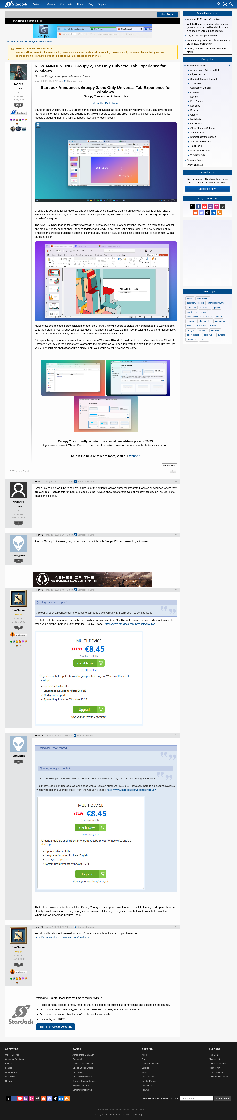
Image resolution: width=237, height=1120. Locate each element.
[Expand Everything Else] (185, 165)
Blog (90, 4)
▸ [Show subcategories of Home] (14, 41)
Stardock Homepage (26, 41)
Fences (8, 1068)
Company (147, 1049)
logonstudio (209, 335)
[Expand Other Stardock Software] (188, 128)
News (80, 4)
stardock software (216, 303)
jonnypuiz (18, 555)
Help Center (214, 1055)
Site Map (138, 1114)
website (134, 456)
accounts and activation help (199, 317)
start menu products (195, 303)
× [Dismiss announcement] (173, 48)
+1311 (18, 627)
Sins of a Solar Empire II (84, 1068)
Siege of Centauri (81, 1085)
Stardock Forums (74, 81)
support (204, 339)
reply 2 (63, 602)
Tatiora (18, 84)
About (144, 1055)
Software (37, 4)
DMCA (129, 1114)
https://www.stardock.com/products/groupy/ (130, 624)
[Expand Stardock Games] (185, 160)
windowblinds (202, 298)
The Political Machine (82, 1076)
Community (66, 4)
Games (51, 4)
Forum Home (18, 21)
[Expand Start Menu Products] (188, 142)
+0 (18, 523)
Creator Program (149, 1081)
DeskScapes (11, 1072)
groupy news (169, 465)
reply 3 (63, 748)
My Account (214, 1059)
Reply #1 (39, 481)
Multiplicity (10, 1076)
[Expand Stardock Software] (185, 66)
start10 (219, 317)
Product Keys (215, 1068)
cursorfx (213, 326)
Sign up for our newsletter (160, 1098)
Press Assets (148, 1076)
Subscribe (222, 1098)
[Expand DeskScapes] (188, 102)
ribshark (18, 502)
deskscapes (201, 312)
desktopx (191, 321)
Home (10, 41)
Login (39, 21)
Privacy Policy (101, 1114)
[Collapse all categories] (229, 65)
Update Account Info (218, 1076)
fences (190, 298)
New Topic (167, 14)
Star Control (78, 1072)
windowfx (203, 330)
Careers (145, 1068)
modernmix (191, 339)
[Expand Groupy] (188, 115)
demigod (190, 330)
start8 (189, 312)
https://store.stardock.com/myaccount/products (62, 937)
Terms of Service (116, 1114)
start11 (190, 326)
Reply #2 (39, 535)
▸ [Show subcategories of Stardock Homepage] (37, 41)
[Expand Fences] (188, 110)
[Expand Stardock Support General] (188, 79)
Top (176, 481)
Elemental (77, 1059)
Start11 (8, 1063)
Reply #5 (39, 927)
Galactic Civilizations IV (83, 1063)
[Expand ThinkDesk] (188, 84)
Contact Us (147, 1085)
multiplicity (204, 307)
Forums (145, 1090)
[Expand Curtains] (188, 93)
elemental (215, 330)
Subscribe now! (207, 188)
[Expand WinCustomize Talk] (188, 151)
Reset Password (216, 1072)
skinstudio (201, 326)
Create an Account (217, 1063)
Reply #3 (39, 590)
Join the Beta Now (105, 103)
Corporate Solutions (14, 1059)
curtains (221, 335)
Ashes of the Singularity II (84, 1055)
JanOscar (18, 610)
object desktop (193, 335)
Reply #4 (39, 735)
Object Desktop (12, 1055)
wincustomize (205, 321)
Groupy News (45, 41)
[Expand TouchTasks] (188, 146)
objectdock (191, 307)
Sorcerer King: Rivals (82, 1090)
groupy (217, 307)
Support (102, 4)
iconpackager (221, 321)
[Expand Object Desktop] (188, 75)
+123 (18, 105)
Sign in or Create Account (56, 1026)
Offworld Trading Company (85, 1081)
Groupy (8, 1081)
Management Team (150, 1063)
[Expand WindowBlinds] (188, 155)
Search (30, 21)
